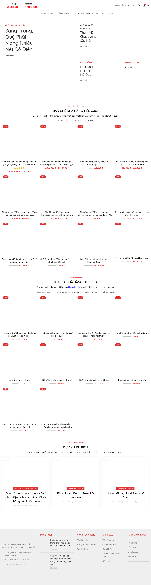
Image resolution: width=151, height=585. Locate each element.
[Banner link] (38, 56)
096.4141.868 (12, 7)
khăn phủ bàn (74, 287)
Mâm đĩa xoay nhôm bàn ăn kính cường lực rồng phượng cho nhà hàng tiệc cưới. (56, 427)
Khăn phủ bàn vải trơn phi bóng (94, 380)
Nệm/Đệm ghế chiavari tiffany (56, 380)
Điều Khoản (133, 552)
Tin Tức (34, 488)
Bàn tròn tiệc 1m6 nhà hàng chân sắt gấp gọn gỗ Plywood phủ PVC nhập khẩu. (19, 164)
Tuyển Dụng (82, 549)
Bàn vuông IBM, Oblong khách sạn (132, 258)
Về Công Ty (82, 540)
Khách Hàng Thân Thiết (110, 555)
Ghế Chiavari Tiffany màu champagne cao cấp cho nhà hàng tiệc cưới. (56, 215)
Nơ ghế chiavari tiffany (19, 380)
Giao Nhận (107, 549)
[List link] (19, 560)
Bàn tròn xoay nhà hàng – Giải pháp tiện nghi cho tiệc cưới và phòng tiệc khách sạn (25, 497)
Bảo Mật (106, 561)
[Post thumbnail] (44, 545)
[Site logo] (75, 5)
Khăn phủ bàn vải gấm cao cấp (131, 380)
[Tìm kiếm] (138, 5)
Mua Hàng (132, 543)
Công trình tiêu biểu (22, 488)
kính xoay (103, 287)
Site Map (132, 556)
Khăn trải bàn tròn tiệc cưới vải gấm (132, 333)
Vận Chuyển (108, 540)
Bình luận (55, 549)
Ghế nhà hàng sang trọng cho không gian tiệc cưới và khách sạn (60, 543)
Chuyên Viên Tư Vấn (86, 544)
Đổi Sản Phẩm (109, 544)
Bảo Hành (132, 547)
